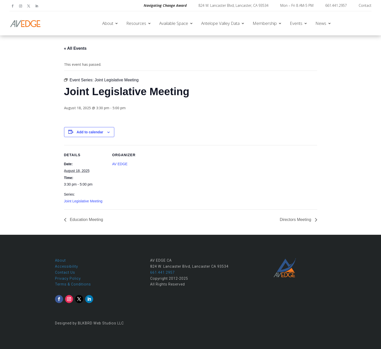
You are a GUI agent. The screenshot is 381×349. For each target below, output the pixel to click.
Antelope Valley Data (220, 23)
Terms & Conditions (73, 284)
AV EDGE (120, 164)
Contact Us (65, 272)
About (107, 23)
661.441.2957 (336, 5)
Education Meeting (86, 219)
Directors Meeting (296, 219)
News (320, 23)
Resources (136, 23)
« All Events (75, 48)
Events (296, 23)
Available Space (173, 23)
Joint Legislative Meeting (83, 201)
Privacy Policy (68, 278)
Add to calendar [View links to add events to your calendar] (90, 132)
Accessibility (66, 266)
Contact (365, 5)
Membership (265, 23)
